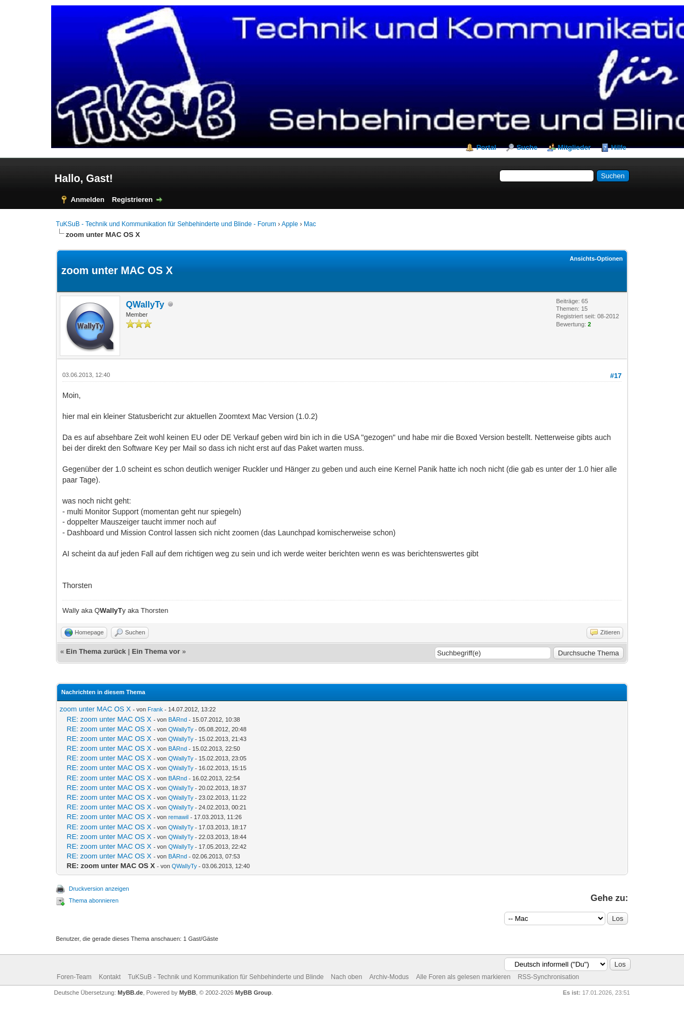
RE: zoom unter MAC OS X (109, 719)
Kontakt (110, 977)
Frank (155, 709)
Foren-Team (74, 977)
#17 (616, 376)
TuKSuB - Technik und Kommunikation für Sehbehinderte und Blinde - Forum (166, 224)
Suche (527, 147)
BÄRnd (177, 719)
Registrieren (132, 199)
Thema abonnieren (93, 900)
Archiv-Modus (389, 977)
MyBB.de (130, 992)
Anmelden (87, 199)
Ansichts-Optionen (596, 258)
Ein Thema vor (156, 651)
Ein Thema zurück (96, 651)
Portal (486, 147)
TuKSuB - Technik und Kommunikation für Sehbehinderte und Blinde (226, 977)
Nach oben (346, 977)
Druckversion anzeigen (99, 888)
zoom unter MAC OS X (95, 709)
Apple (290, 224)
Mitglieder (574, 147)
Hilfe (618, 147)
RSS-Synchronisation (548, 977)
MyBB (187, 992)
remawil (178, 817)
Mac (310, 224)
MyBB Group (253, 992)
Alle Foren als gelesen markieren (463, 977)
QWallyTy (145, 304)
